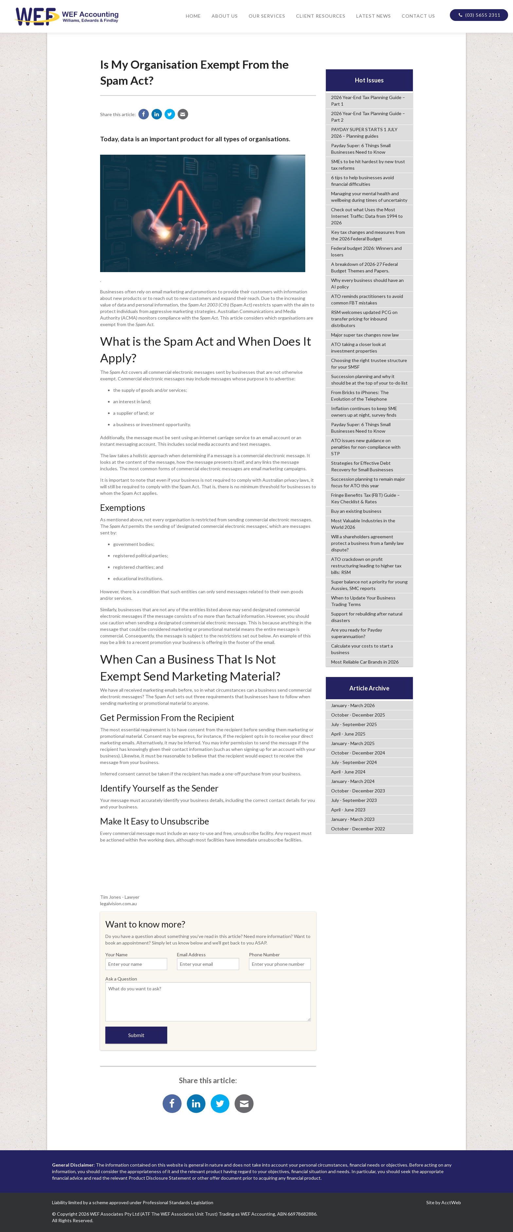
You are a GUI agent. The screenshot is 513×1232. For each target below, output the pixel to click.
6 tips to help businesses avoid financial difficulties (362, 181)
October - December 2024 (358, 752)
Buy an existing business (356, 511)
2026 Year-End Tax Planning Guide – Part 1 (368, 101)
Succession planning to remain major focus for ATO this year (368, 482)
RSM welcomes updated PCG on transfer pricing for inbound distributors (364, 318)
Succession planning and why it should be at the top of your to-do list (369, 379)
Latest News (373, 16)
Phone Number (280, 961)
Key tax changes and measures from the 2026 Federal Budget (368, 235)
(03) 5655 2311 (479, 15)
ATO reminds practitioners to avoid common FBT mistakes (367, 299)
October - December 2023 (358, 790)
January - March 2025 (353, 743)
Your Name (136, 961)
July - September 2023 (354, 800)
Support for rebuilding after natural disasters (366, 617)
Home (193, 16)
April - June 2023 (348, 809)
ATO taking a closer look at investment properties (358, 347)
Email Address (208, 961)
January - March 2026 (353, 705)
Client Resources (320, 16)
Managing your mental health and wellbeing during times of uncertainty (369, 197)
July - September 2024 (354, 762)
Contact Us (418, 16)
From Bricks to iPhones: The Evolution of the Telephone (360, 396)
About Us (225, 16)
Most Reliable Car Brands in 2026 (364, 662)
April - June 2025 (348, 734)
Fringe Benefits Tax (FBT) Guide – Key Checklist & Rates (365, 498)
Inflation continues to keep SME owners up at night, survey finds (364, 412)
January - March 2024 (353, 781)
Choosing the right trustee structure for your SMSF (369, 363)
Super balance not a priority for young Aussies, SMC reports (369, 585)
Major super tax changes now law (365, 335)
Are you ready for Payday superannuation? (356, 633)
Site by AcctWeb (443, 1202)
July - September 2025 (354, 724)
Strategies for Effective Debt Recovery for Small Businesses (362, 466)
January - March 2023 (353, 819)
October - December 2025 (358, 715)
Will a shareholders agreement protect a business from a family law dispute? (367, 543)
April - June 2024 (348, 771)
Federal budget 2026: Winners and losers (366, 251)
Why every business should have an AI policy (367, 283)
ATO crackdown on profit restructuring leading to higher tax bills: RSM (366, 565)
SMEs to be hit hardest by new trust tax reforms (368, 165)
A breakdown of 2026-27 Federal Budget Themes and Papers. (364, 267)
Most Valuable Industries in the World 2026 (363, 524)
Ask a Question (208, 998)
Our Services (267, 16)
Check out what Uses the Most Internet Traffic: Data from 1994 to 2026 (367, 216)
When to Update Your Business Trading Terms (363, 601)
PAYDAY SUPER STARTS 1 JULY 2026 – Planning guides (364, 133)
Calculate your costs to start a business (362, 649)
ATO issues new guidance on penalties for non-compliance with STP (365, 447)
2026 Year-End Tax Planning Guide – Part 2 (368, 117)
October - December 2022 (358, 828)
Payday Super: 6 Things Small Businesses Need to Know (361, 149)
